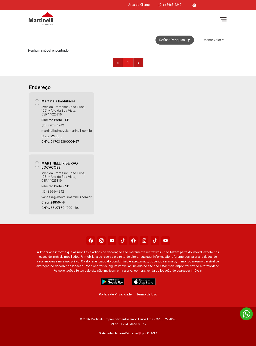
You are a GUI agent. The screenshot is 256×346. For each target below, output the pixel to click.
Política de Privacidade (115, 294)
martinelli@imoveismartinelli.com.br (66, 130)
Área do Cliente (139, 5)
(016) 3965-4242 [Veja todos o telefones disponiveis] (169, 5)
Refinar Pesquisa (174, 40)
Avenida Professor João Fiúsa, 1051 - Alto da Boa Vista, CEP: (63, 110)
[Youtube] (112, 240)
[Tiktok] (122, 240)
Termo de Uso (146, 294)
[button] (194, 5)
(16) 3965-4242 (52, 125)
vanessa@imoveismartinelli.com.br (66, 197)
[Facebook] (90, 240)
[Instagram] (101, 240)
